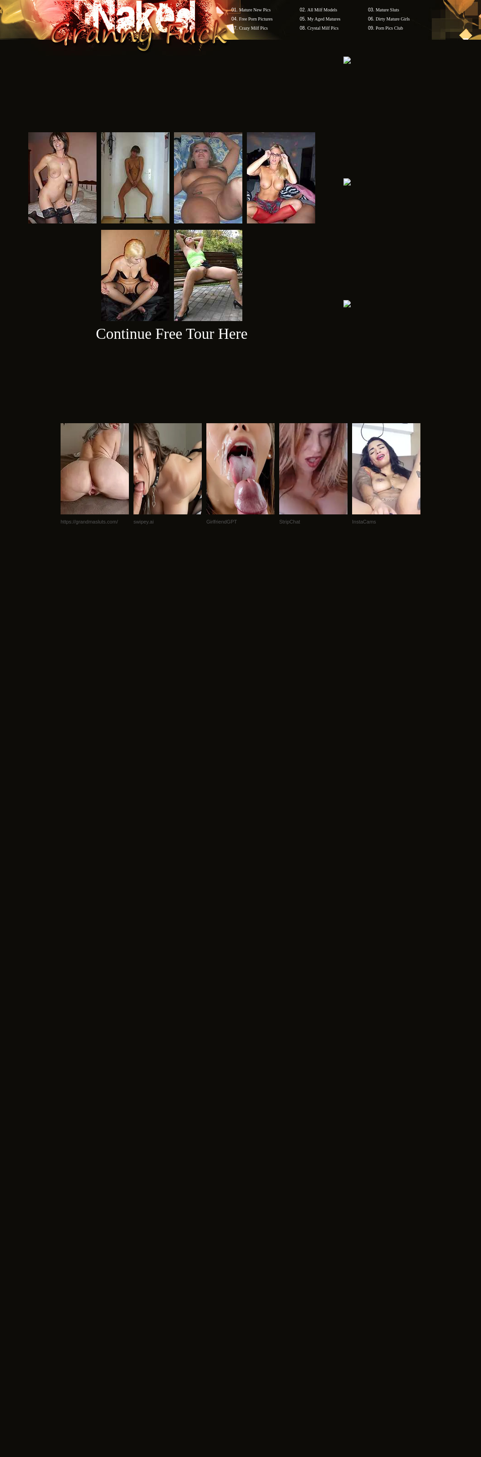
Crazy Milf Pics (253, 28)
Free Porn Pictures (256, 18)
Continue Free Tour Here (171, 333)
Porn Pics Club (389, 28)
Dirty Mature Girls (393, 18)
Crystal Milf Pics (322, 28)
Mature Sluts (387, 9)
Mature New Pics (255, 9)
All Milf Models (322, 9)
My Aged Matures (324, 18)
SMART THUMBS (256, 1182)
